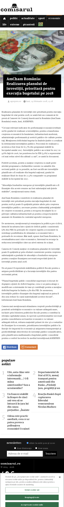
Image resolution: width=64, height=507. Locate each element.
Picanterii (29, 24)
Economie (54, 18)
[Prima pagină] (4, 18)
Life (5, 24)
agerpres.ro (15, 101)
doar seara (41, 448)
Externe (14, 24)
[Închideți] (60, 479)
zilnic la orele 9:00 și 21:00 (41, 443)
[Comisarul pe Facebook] (3, 473)
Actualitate (28, 18)
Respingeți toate (32, 499)
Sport (41, 18)
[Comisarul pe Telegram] (7, 473)
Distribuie (9, 347)
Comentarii (28, 347)
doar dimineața (22, 448)
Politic (14, 18)
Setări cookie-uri (32, 491)
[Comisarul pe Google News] (13, 473)
